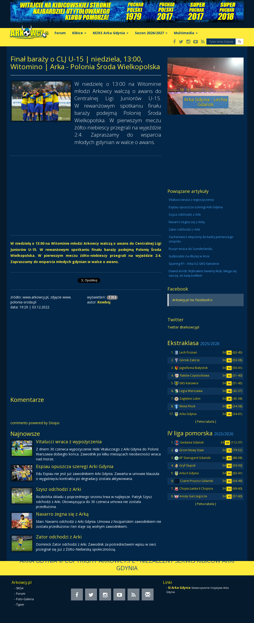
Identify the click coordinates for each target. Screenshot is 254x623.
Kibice (79, 32)
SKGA (20, 588)
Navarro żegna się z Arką (62, 514)
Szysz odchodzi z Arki (58, 489)
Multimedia (186, 32)
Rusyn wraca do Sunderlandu (190, 249)
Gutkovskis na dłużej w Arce (189, 256)
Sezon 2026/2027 (151, 32)
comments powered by (35, 422)
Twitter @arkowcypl (183, 327)
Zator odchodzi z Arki (59, 537)
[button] (239, 41)
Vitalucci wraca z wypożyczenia (69, 442)
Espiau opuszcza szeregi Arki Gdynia (74, 466)
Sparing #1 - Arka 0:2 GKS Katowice (194, 264)
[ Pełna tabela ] (205, 421)
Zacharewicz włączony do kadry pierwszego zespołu (201, 239)
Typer (20, 604)
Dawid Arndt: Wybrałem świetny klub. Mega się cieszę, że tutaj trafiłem (203, 273)
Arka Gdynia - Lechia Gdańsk (205, 101)
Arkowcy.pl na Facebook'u (192, 299)
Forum (60, 32)
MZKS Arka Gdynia (110, 32)
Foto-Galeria (25, 599)
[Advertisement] (85, 195)
